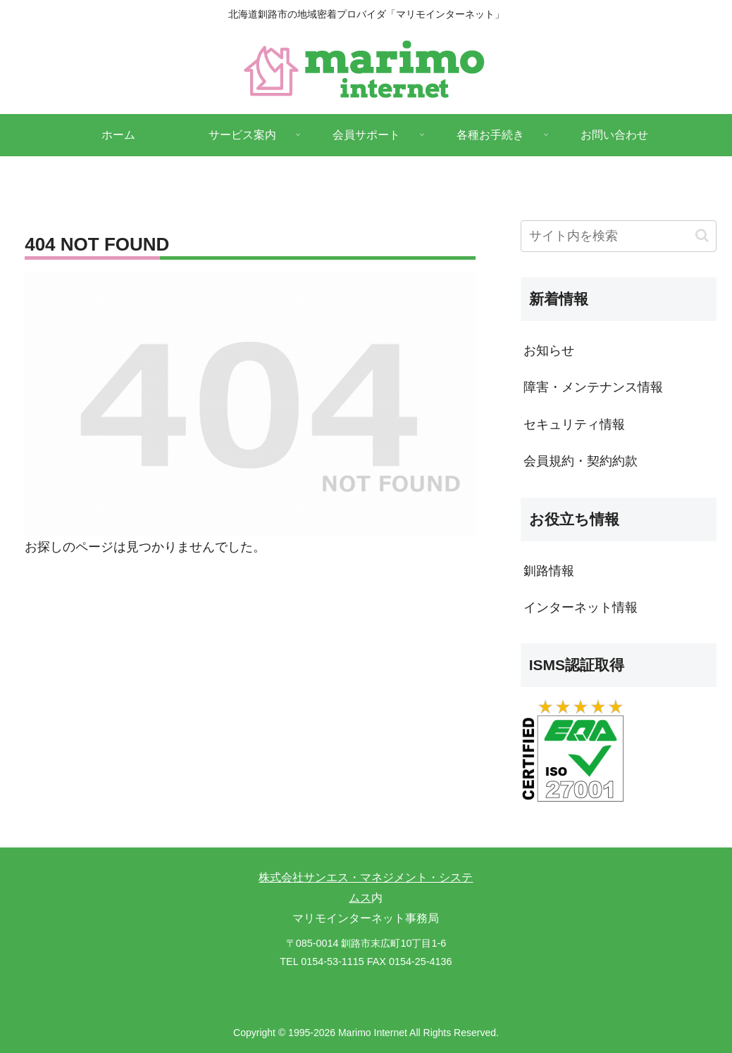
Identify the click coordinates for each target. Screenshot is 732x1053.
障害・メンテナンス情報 (593, 387)
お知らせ (548, 350)
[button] (702, 235)
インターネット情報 (580, 607)
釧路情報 (548, 571)
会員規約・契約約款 (580, 461)
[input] (619, 236)
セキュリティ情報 (574, 424)
